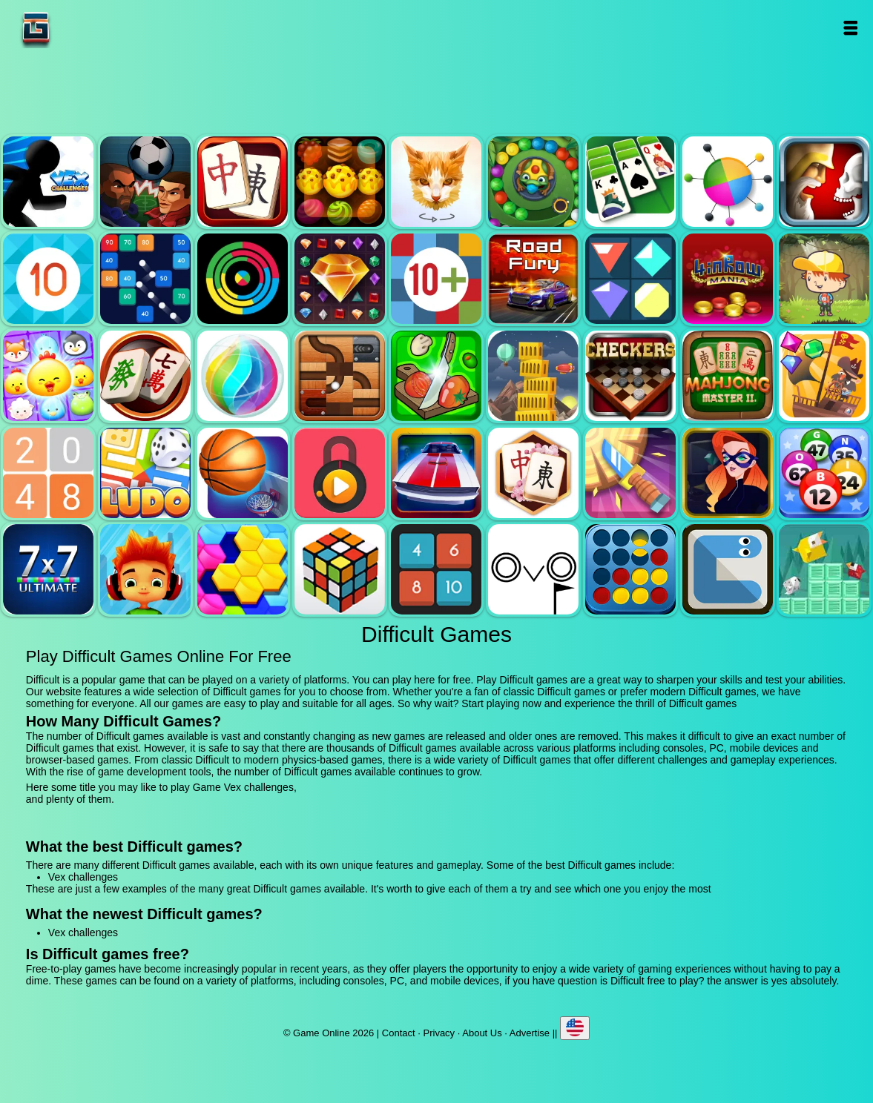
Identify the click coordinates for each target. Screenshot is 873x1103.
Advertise (530, 1033)
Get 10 (48, 278)
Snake (727, 569)
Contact (398, 1033)
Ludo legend (145, 473)
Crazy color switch (242, 278)
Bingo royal (824, 473)
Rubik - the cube (339, 569)
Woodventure (824, 278)
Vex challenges (48, 181)
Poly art (436, 181)
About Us (481, 1033)
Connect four (630, 569)
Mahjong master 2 (727, 376)
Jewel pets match (48, 376)
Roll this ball (339, 376)
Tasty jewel (339, 181)
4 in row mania (727, 278)
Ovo (533, 569)
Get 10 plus (436, 278)
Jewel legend (339, 278)
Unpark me (436, 473)
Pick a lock (339, 473)
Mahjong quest (242, 181)
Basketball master (242, 473)
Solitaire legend (630, 181)
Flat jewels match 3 (630, 278)
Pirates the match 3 (824, 376)
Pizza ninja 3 (436, 376)
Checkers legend (630, 376)
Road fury (533, 278)
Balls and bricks (145, 278)
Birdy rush (824, 569)
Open (849, 27)
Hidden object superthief (727, 473)
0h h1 (436, 569)
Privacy (439, 1033)
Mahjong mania (145, 376)
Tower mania (533, 376)
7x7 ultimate (48, 569)
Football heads (145, 181)
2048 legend (48, 473)
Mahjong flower (533, 473)
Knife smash (630, 473)
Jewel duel (824, 181)
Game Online (82, 28)
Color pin (727, 181)
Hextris (242, 569)
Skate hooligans (145, 569)
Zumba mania (533, 181)
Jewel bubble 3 (242, 376)
